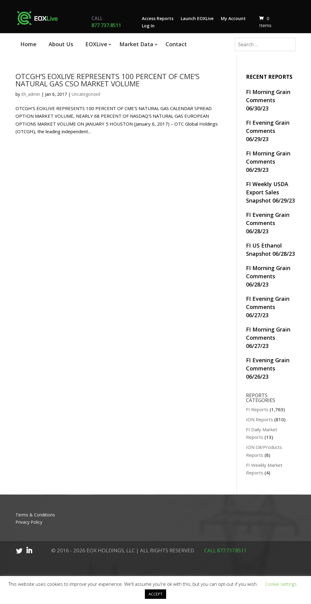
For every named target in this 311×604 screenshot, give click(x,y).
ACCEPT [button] (155, 594)
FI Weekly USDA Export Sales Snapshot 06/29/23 (270, 192)
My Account (233, 18)
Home (28, 44)
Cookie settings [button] (281, 584)
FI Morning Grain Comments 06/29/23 (268, 161)
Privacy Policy (28, 522)
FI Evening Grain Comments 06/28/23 (267, 223)
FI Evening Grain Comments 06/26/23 (267, 368)
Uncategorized (86, 94)
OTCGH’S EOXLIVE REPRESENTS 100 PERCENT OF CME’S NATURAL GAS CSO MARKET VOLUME (107, 80)
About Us (61, 44)
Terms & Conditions (35, 515)
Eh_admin (30, 94)
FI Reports (257, 409)
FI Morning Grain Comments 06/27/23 (268, 337)
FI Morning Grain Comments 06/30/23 (268, 100)
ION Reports (259, 419)
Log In (148, 26)
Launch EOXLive (197, 18)
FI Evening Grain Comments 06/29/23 (267, 131)
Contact (176, 44)
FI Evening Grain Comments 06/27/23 (267, 307)
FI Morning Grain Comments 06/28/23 (268, 276)
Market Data (136, 44)
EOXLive (96, 44)
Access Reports (157, 18)
